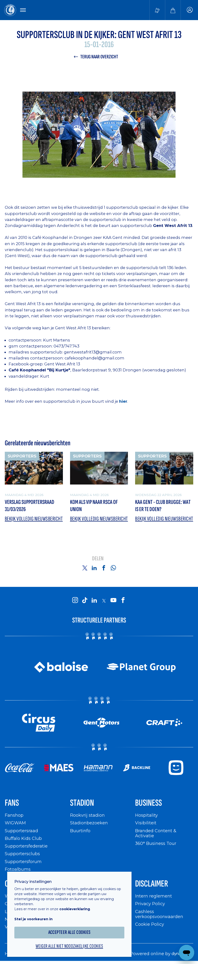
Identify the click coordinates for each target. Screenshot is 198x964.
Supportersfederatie (26, 845)
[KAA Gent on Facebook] (123, 600)
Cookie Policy (149, 924)
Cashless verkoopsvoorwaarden (159, 914)
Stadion (82, 803)
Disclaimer (151, 883)
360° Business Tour (155, 843)
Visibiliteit (145, 822)
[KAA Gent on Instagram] (75, 600)
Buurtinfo (80, 830)
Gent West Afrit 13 (62, 364)
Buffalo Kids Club (23, 838)
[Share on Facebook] (103, 567)
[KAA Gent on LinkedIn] (94, 600)
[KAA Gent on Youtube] (113, 600)
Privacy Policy (150, 903)
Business (148, 803)
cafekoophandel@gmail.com (94, 358)
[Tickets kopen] (157, 10)
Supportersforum (23, 861)
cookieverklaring (74, 909)
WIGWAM (15, 822)
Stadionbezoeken (89, 822)
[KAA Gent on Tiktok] (84, 600)
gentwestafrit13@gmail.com (93, 352)
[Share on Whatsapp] (113, 567)
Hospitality (146, 815)
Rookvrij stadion (87, 815)
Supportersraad (21, 830)
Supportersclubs (22, 853)
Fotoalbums (18, 869)
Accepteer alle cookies (69, 932)
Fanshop (14, 815)
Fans (12, 803)
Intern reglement (153, 895)
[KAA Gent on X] (103, 600)
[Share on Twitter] (84, 567)
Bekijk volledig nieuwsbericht (34, 518)
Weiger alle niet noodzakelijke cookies (69, 946)
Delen (98, 559)
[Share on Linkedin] (94, 567)
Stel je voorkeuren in (33, 919)
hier (123, 401)
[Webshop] (173, 10)
